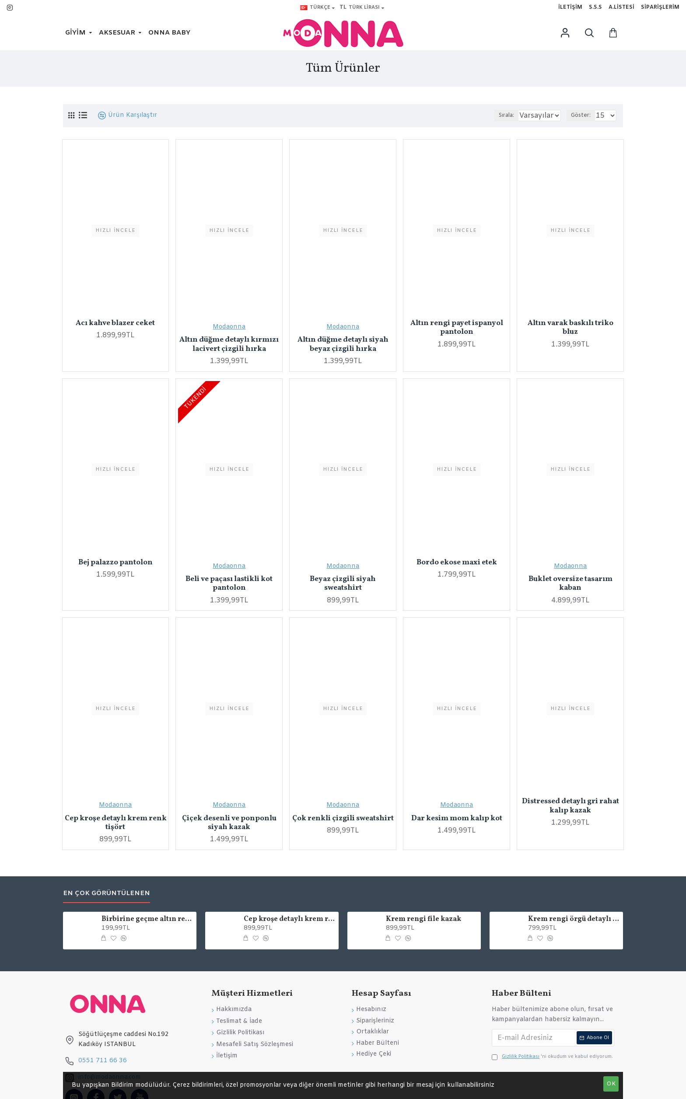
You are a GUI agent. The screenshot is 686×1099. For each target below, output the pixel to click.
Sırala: (494, 115)
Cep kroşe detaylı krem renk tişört (116, 823)
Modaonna (229, 327)
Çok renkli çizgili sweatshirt (343, 818)
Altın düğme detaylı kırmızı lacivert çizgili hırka (229, 345)
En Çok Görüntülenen (106, 893)
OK (611, 1084)
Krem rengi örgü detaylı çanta (574, 919)
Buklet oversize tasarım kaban (570, 584)
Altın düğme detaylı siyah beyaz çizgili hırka (343, 345)
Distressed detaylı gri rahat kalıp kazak (570, 806)
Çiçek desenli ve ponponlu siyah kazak (229, 823)
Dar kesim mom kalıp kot (456, 818)
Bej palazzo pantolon (115, 562)
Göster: (585, 115)
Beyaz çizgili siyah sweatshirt (343, 584)
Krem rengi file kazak (423, 919)
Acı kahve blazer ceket (115, 323)
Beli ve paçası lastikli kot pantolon (229, 584)
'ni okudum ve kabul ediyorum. (552, 1057)
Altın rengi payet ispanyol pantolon (456, 328)
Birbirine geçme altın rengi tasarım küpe (147, 919)
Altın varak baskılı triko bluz (570, 328)
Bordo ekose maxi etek (456, 562)
